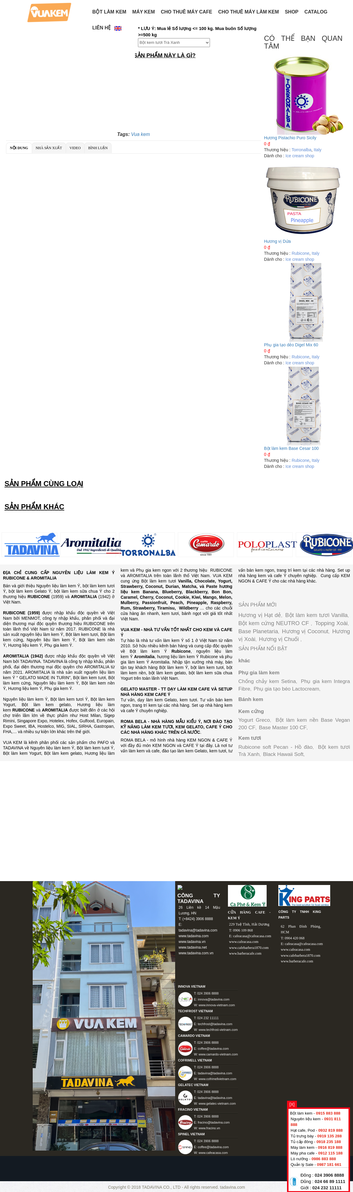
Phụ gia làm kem (259, 673)
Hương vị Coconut (305, 631)
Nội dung (19, 148)
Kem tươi (249, 738)
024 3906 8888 (329, 1175)
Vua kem (140, 134)
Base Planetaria (258, 631)
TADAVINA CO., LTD (162, 1187)
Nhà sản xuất (49, 148)
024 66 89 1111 (330, 1181)
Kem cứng (251, 711)
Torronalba (301, 149)
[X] (292, 1104)
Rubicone (300, 253)
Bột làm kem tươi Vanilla (316, 615)
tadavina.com (232, 1187)
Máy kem (143, 11)
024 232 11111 (327, 1187)
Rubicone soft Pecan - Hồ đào (275, 747)
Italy (318, 149)
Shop (291, 11)
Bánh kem (250, 699)
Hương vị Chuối (279, 639)
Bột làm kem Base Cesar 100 (291, 448)
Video (75, 148)
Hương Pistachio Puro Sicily (290, 137)
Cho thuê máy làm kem (248, 11)
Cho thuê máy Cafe (186, 11)
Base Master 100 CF (283, 727)
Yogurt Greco (254, 720)
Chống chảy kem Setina (267, 681)
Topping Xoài (331, 623)
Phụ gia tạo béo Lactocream (286, 689)
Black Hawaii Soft (283, 754)
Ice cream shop (300, 155)
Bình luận (98, 148)
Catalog (316, 11)
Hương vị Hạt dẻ (259, 615)
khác (244, 661)
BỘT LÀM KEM (109, 11)
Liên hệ (101, 27)
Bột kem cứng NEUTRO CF (274, 623)
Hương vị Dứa (277, 241)
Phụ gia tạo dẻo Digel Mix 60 (291, 344)
